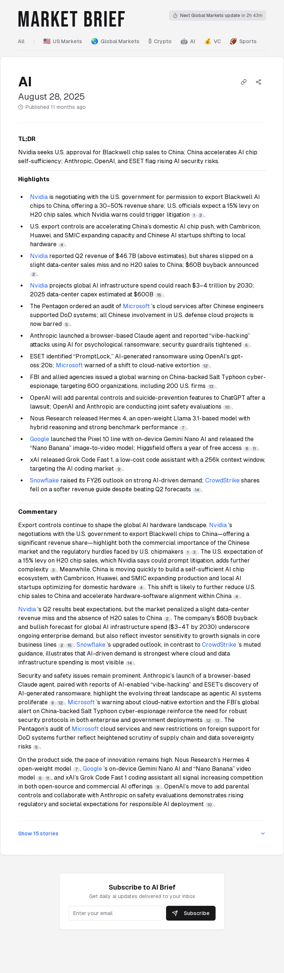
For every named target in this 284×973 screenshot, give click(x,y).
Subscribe (191, 913)
